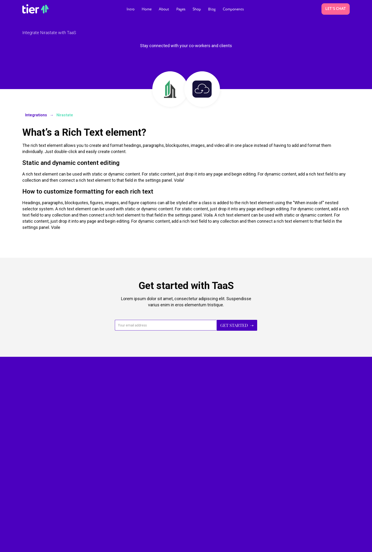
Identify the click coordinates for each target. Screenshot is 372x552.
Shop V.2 (197, 476)
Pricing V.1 (114, 468)
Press (195, 504)
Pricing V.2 (114, 478)
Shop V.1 (197, 465)
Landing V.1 (31, 452)
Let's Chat (335, 9)
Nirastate (64, 115)
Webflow (93, 544)
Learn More (304, 405)
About (111, 458)
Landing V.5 (31, 494)
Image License (147, 544)
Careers (112, 489)
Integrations (36, 115)
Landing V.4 (31, 483)
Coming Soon (33, 504)
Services (113, 510)
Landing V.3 (31, 473)
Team (111, 499)
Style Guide (174, 544)
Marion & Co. (50, 544)
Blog (194, 515)
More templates (118, 544)
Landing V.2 (31, 463)
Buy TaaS (304, 389)
